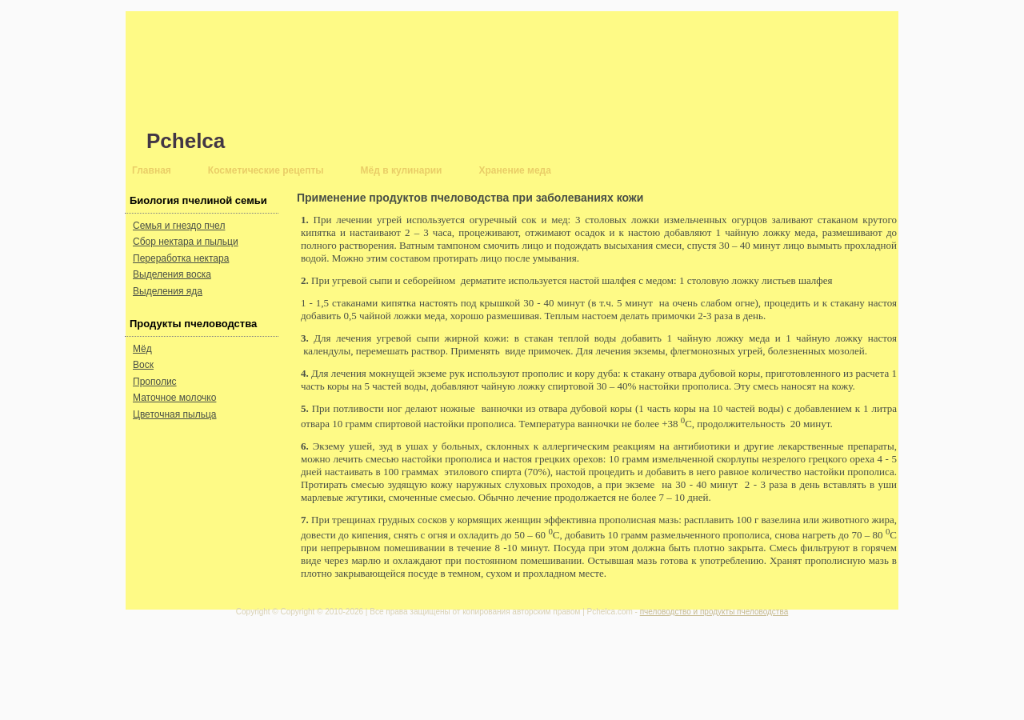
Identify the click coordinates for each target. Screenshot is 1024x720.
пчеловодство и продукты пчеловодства (714, 611)
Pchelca (185, 141)
